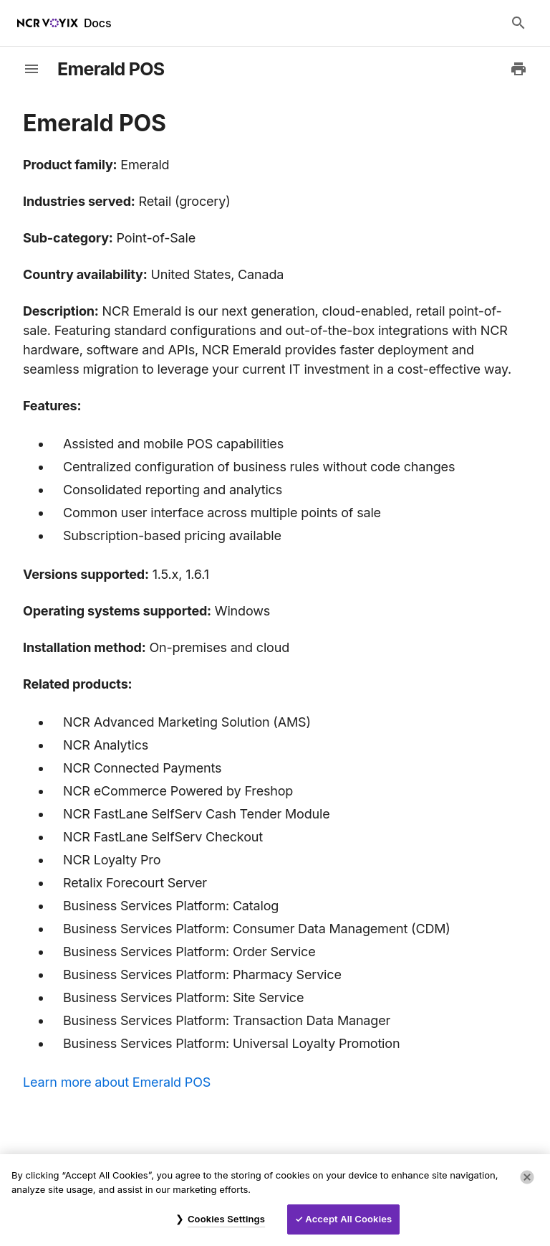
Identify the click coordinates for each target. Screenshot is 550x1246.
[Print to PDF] (518, 69)
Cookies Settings (226, 1218)
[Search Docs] (518, 23)
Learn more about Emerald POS (117, 1082)
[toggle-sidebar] (31, 69)
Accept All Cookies (348, 1218)
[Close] (527, 1177)
